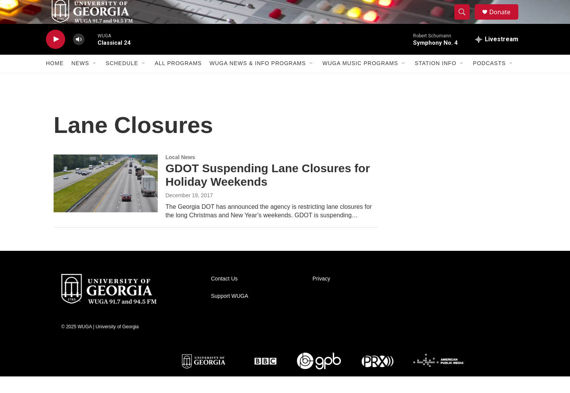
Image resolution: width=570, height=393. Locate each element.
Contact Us (224, 295)
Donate (504, 20)
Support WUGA (229, 313)
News (80, 80)
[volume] (78, 56)
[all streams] (496, 55)
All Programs (178, 80)
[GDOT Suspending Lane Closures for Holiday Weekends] (106, 200)
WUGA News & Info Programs (257, 80)
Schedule (122, 80)
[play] (55, 56)
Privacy (321, 295)
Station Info (435, 80)
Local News (180, 174)
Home (55, 80)
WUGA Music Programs (360, 80)
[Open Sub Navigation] (95, 80)
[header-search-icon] (465, 20)
